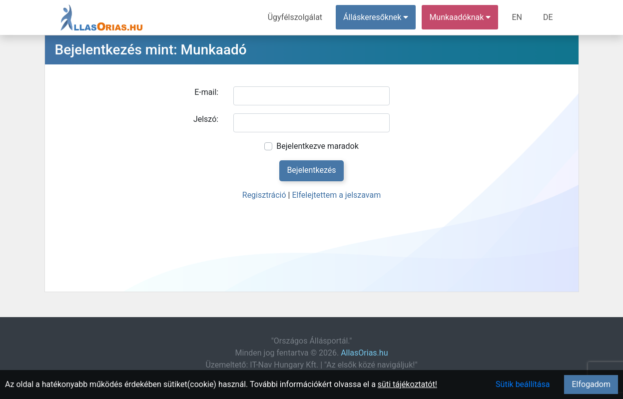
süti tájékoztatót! (407, 384)
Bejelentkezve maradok (317, 146)
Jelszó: (205, 119)
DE (548, 17)
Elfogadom (591, 384)
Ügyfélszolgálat (295, 17)
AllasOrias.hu (364, 353)
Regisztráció (264, 195)
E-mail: (206, 92)
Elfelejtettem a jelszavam (336, 195)
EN (517, 17)
